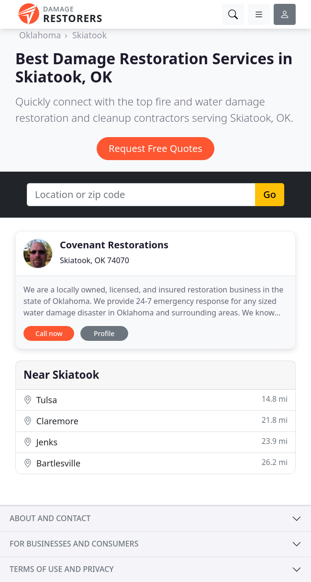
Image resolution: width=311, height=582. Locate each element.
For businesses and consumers (74, 543)
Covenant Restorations (114, 244)
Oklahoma (40, 35)
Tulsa (155, 400)
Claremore (155, 421)
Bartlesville (155, 463)
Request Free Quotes (155, 148)
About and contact (50, 518)
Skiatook (89, 35)
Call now (48, 333)
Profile (104, 333)
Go (269, 194)
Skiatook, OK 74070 (94, 260)
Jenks (155, 442)
